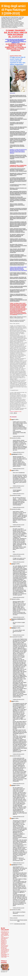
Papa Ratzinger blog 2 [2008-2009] (5, 955)
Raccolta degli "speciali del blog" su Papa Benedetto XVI (5, 949)
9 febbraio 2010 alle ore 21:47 (18, 862)
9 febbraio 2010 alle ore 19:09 (18, 436)
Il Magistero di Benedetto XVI (4, 941)
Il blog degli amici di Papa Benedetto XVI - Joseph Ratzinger (5, 932)
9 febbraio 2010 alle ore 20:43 (18, 699)
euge (12, 419)
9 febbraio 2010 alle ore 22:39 (18, 915)
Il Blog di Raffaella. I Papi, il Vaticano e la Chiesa (5, 935)
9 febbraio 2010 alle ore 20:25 (18, 634)
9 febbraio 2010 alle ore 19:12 (18, 468)
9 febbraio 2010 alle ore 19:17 (18, 485)
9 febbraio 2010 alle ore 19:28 (18, 524)
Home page (18, 920)
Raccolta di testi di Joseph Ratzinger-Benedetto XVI (4, 946)
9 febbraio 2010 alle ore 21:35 (18, 816)
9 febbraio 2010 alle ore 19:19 (18, 507)
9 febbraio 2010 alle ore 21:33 (18, 783)
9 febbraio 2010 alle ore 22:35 (18, 907)
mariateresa (14, 454)
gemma (13, 563)
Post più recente (13, 919)
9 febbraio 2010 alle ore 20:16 (18, 561)
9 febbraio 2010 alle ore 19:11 (18, 452)
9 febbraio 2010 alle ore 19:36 (18, 554)
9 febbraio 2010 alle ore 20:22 (18, 597)
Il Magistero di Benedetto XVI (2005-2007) (4, 943)
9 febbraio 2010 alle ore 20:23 (18, 617)
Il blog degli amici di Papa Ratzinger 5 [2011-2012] (5, 938)
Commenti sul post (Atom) (19, 923)
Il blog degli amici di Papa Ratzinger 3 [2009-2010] (13, 9)
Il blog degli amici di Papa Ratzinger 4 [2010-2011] (5, 952)
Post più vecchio (23, 919)
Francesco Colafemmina (17, 619)
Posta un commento (13, 917)
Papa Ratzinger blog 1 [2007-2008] (5, 957)
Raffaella (13, 627)
